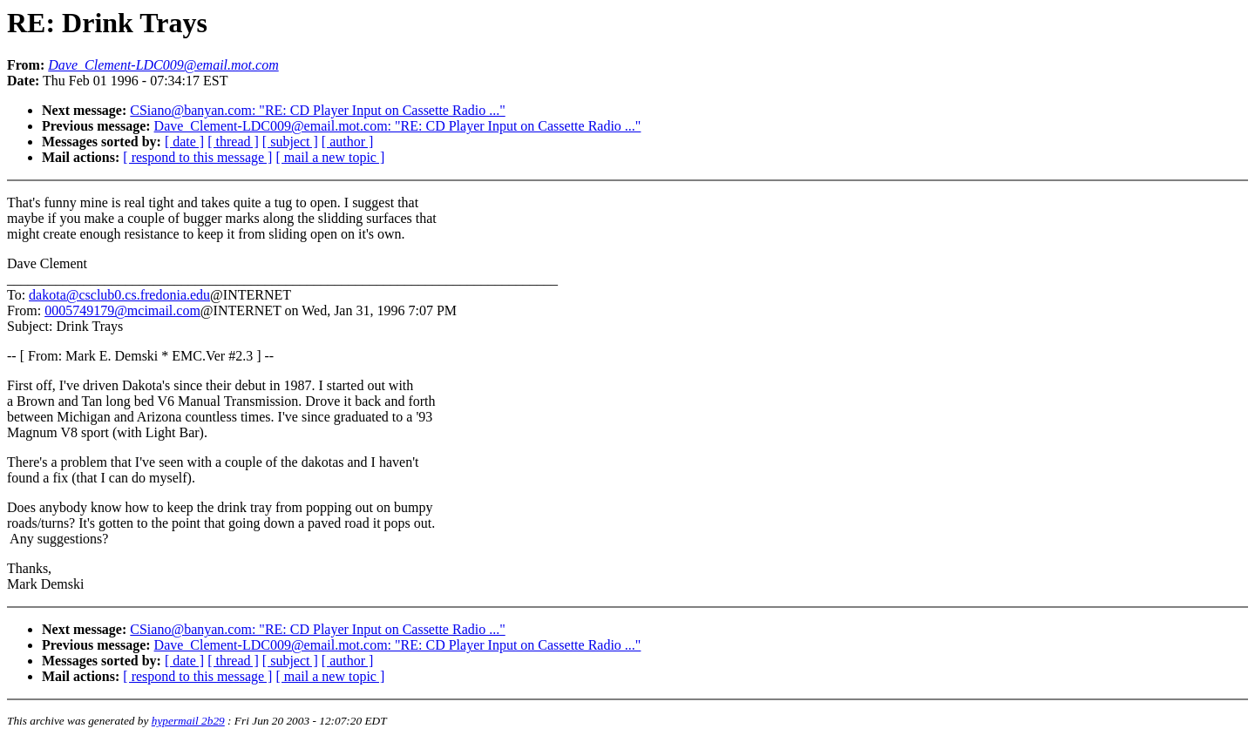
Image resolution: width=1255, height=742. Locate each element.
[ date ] (184, 141)
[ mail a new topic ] (329, 157)
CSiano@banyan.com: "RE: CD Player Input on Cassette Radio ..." (317, 110)
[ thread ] (233, 141)
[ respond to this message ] (197, 157)
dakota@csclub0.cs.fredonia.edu (119, 294)
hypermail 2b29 (188, 720)
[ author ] (348, 141)
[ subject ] (290, 141)
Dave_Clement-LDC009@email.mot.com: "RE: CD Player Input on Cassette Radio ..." (397, 125)
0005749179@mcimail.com (122, 310)
